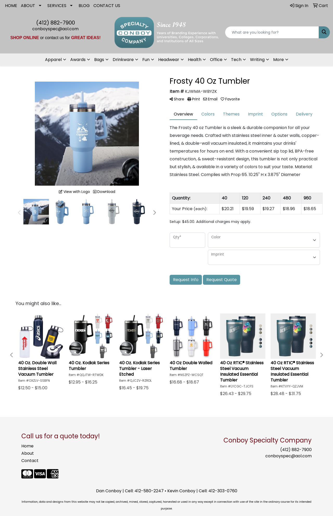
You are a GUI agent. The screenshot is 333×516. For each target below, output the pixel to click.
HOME (11, 6)
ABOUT (28, 6)
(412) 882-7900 (55, 22)
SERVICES (56, 6)
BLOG (84, 6)
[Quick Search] (272, 32)
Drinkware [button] (123, 60)
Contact (30, 461)
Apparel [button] (53, 60)
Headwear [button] (168, 60)
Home (27, 446)
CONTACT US (106, 6)
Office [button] (216, 60)
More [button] (278, 60)
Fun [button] (146, 60)
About (27, 453)
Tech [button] (236, 60)
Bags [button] (99, 60)
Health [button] (194, 60)
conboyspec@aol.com (55, 29)
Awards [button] (78, 60)
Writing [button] (257, 60)
